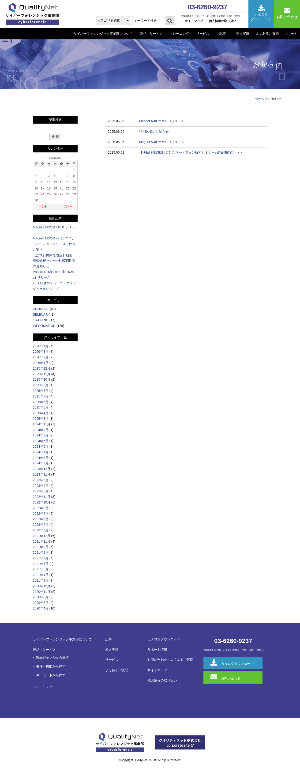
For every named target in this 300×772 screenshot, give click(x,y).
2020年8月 (41, 597)
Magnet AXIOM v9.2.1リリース (161, 142)
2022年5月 (41, 519)
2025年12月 (41, 368)
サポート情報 (157, 649)
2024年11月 (41, 424)
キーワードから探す (51, 675)
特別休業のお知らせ (154, 131)
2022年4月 (41, 524)
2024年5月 (41, 446)
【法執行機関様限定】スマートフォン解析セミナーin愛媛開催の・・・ (191, 152)
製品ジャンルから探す (52, 657)
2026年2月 (41, 357)
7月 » (68, 206)
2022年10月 (41, 502)
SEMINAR (40, 314)
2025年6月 (41, 402)
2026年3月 (41, 351)
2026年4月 (41, 346)
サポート (290, 33)
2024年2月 (41, 463)
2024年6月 (41, 441)
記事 (222, 33)
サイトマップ (194, 21)
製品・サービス (151, 33)
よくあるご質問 (267, 33)
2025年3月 (41, 418)
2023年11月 (41, 474)
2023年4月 (41, 486)
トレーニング (179, 33)
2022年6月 (41, 513)
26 (55, 194)
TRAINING (41, 320)
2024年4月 (41, 452)
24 (43, 194)
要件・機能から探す (51, 666)
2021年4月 (41, 575)
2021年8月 (41, 552)
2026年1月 (41, 363)
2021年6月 (41, 564)
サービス (202, 33)
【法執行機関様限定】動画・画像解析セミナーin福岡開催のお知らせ (54, 260)
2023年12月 (41, 469)
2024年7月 (41, 435)
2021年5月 (41, 569)
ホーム (259, 99)
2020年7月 (41, 603)
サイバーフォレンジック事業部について (103, 33)
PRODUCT (41, 309)
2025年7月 (41, 396)
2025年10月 (41, 379)
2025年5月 (41, 407)
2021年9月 (41, 547)
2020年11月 (41, 592)
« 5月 (42, 206)
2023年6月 (41, 480)
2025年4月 (41, 413)
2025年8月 (41, 391)
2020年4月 (41, 608)
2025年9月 (41, 385)
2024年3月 (41, 458)
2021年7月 (41, 558)
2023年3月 (41, 491)
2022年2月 (41, 530)
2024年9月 (41, 430)
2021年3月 (41, 580)
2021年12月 (41, 536)
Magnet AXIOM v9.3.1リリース (161, 121)
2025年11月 (41, 374)
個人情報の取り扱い (222, 21)
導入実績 (242, 33)
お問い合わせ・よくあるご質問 (170, 660)
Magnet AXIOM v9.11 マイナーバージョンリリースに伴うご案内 (54, 243)
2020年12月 (41, 586)
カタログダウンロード (163, 639)
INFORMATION (44, 326)
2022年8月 (41, 508)
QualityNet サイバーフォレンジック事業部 (34, 14)
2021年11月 (41, 541)
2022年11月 (41, 497)
